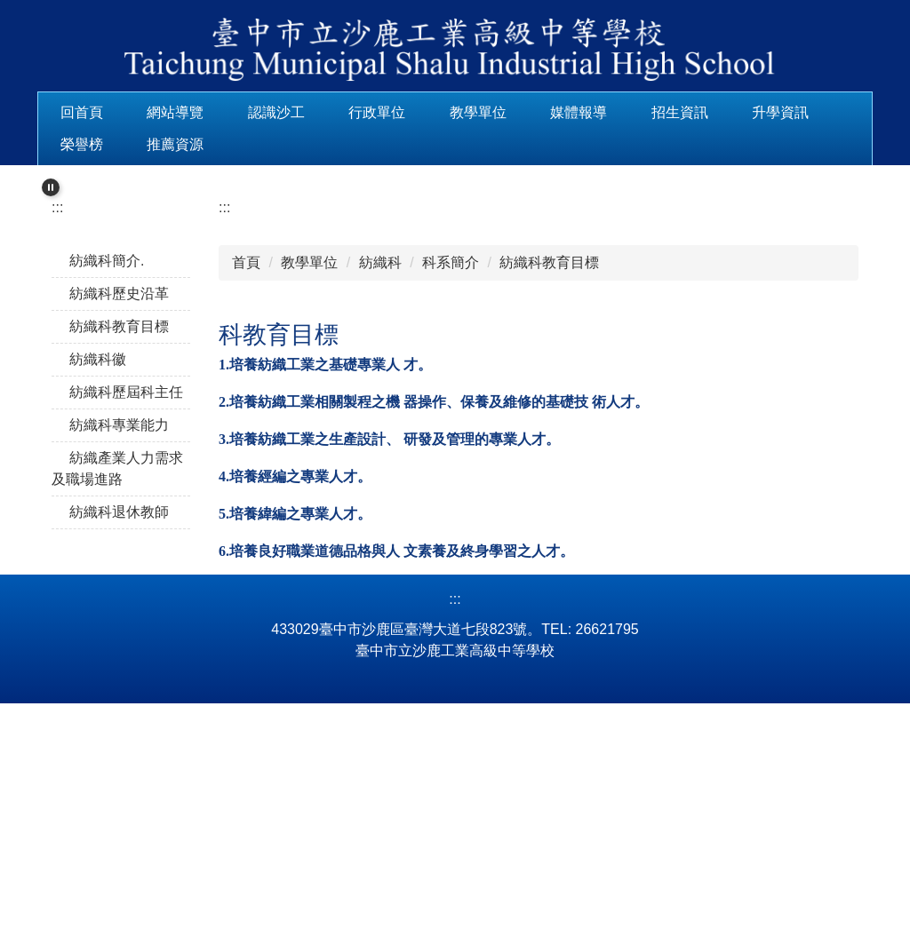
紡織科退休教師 (119, 712)
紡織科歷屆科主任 (126, 592)
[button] (51, 178)
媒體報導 (634, 112)
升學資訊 (88, 144)
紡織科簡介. (106, 461)
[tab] (391, 357)
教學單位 (309, 463)
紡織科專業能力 (119, 625)
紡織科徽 (97, 559)
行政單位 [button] (432, 112)
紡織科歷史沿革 (119, 494)
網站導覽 (231, 112)
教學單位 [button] (534, 112)
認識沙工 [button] (332, 112)
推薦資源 (276, 144)
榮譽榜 (182, 144)
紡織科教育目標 (119, 527)
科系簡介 (450, 463)
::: (66, 112)
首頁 (246, 463)
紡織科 (380, 463)
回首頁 (137, 112)
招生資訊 (735, 112)
